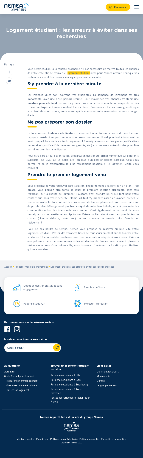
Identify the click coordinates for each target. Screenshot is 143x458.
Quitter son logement (16, 390)
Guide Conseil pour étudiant (19, 376)
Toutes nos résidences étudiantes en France (70, 399)
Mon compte (103, 376)
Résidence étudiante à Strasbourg (69, 384)
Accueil (8, 266)
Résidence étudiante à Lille (65, 375)
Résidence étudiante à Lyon (66, 380)
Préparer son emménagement (21, 380)
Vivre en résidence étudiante (20, 385)
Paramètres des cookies (113, 439)
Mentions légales (25, 439)
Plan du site (42, 439)
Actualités (10, 371)
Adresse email (15, 347)
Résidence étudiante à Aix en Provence (66, 391)
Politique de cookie (89, 439)
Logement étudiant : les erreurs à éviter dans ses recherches (82, 266)
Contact (101, 380)
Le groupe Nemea (107, 385)
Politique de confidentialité (64, 439)
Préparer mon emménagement (31, 266)
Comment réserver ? (108, 371)
